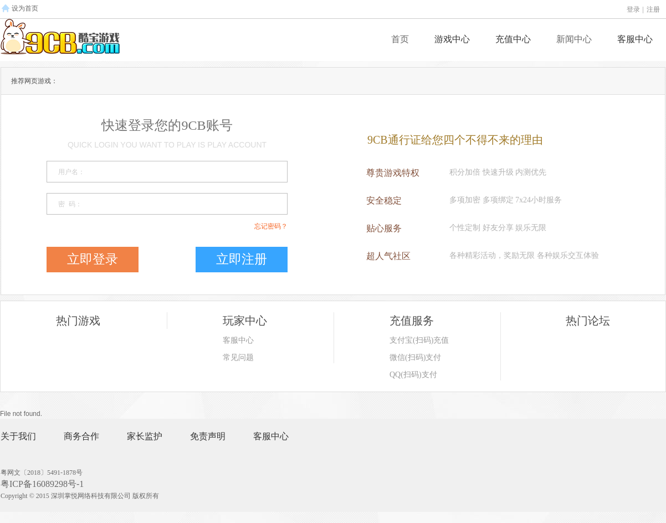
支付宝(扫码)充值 (419, 340)
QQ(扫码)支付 (413, 374)
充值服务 (412, 320)
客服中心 (635, 39)
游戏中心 (452, 39)
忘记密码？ (271, 226)
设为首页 (25, 8)
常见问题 (238, 357)
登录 (633, 9)
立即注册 (241, 259)
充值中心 (513, 39)
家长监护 (144, 436)
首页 (400, 39)
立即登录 (92, 259)
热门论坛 (588, 320)
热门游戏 (78, 320)
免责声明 (208, 436)
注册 (653, 9)
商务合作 (81, 436)
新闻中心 (574, 39)
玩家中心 (245, 320)
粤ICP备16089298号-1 (42, 484)
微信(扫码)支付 (415, 357)
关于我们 (18, 436)
